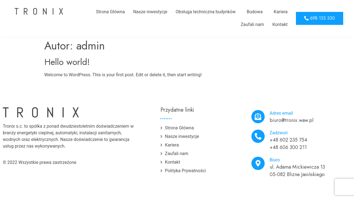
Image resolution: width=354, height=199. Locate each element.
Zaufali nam (252, 24)
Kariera (281, 11)
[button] (319, 18)
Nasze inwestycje (150, 11)
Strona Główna (110, 11)
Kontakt (280, 24)
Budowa (255, 11)
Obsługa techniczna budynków (206, 11)
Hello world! (67, 62)
